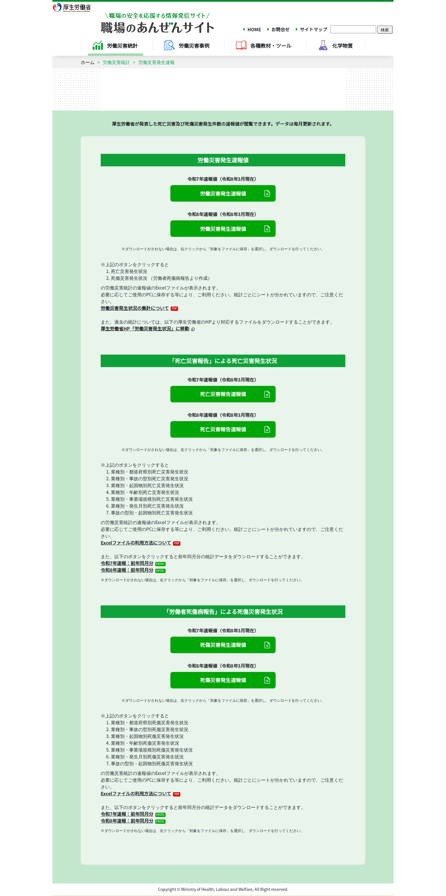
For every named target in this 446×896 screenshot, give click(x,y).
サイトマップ (313, 29)
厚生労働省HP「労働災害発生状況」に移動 (145, 328)
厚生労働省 (75, 7)
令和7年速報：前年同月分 (127, 563)
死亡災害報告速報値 (223, 394)
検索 (385, 29)
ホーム (87, 62)
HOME (254, 29)
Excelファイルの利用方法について (136, 542)
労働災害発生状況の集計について (135, 308)
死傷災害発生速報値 (223, 644)
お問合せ (280, 29)
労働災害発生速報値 (223, 193)
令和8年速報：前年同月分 (127, 569)
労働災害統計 (116, 62)
